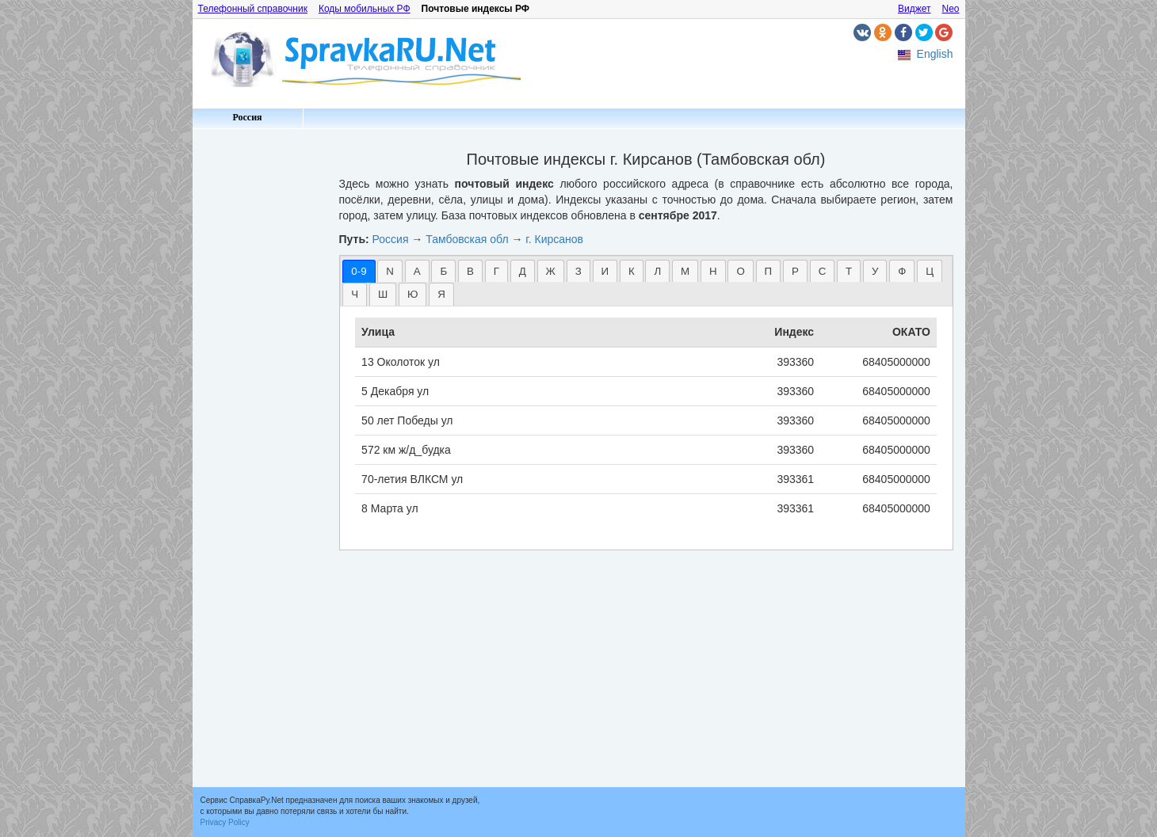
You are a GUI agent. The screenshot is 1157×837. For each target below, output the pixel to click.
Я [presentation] (441, 294)
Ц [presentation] (930, 271)
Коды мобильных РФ (364, 8)
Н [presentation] (713, 271)
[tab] (358, 271)
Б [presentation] (443, 271)
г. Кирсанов (554, 239)
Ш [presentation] (383, 294)
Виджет (914, 8)
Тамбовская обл (467, 239)
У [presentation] (875, 271)
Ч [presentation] (354, 294)
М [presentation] (685, 271)
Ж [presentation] (551, 271)
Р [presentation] (795, 271)
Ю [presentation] (412, 294)
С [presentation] (823, 271)
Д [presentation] (522, 271)
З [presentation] (578, 271)
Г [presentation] (496, 271)
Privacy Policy (225, 822)
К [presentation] (631, 271)
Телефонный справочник (252, 8)
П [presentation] (769, 271)
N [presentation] (390, 271)
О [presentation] (740, 271)
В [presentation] (470, 271)
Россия (247, 117)
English (935, 54)
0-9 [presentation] (358, 271)
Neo (950, 8)
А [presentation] (417, 271)
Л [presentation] (657, 271)
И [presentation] (605, 271)
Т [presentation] (849, 271)
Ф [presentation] (902, 271)
